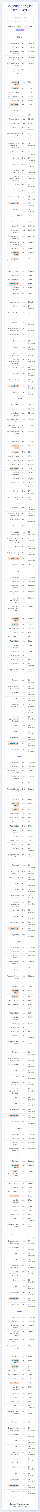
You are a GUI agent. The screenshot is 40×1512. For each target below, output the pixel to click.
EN (25, 18)
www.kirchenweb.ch (28, 22)
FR (21, 18)
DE (16, 18)
